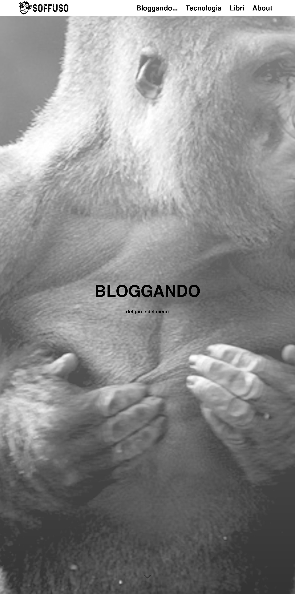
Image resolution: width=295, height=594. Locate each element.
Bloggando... (157, 8)
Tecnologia (204, 8)
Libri (237, 8)
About (262, 8)
